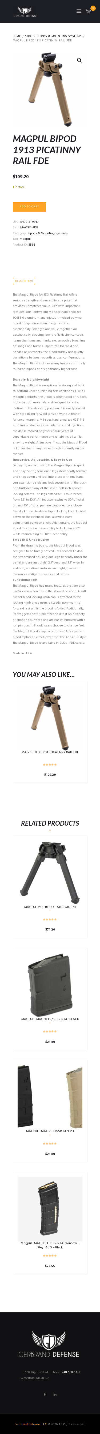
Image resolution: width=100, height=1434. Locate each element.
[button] (79, 60)
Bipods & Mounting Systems (59, 37)
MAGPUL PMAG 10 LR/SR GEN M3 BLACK (50, 1019)
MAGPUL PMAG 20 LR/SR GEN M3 (50, 1131)
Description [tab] (24, 281)
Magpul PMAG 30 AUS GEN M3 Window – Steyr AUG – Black (50, 1245)
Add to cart (29, 206)
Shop (29, 37)
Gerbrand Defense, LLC (30, 1424)
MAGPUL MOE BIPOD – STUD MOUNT (50, 907)
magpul (25, 239)
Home (17, 37)
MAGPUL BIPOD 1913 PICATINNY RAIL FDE (50, 752)
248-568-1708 (71, 1372)
